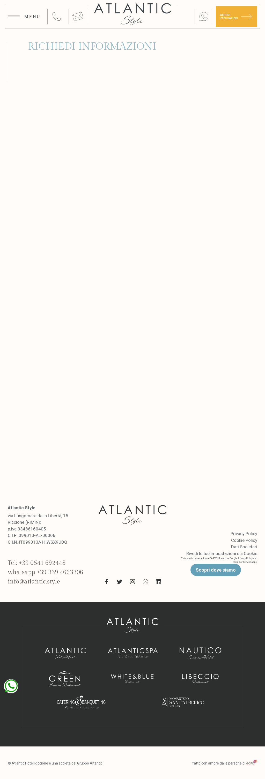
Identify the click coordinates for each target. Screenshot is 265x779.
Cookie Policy (244, 540)
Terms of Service (242, 562)
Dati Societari (244, 546)
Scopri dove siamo (216, 570)
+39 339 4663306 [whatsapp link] (60, 572)
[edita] (251, 763)
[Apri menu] (24, 17)
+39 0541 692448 (42, 563)
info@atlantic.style (34, 581)
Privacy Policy (244, 533)
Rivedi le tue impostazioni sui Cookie (221, 553)
